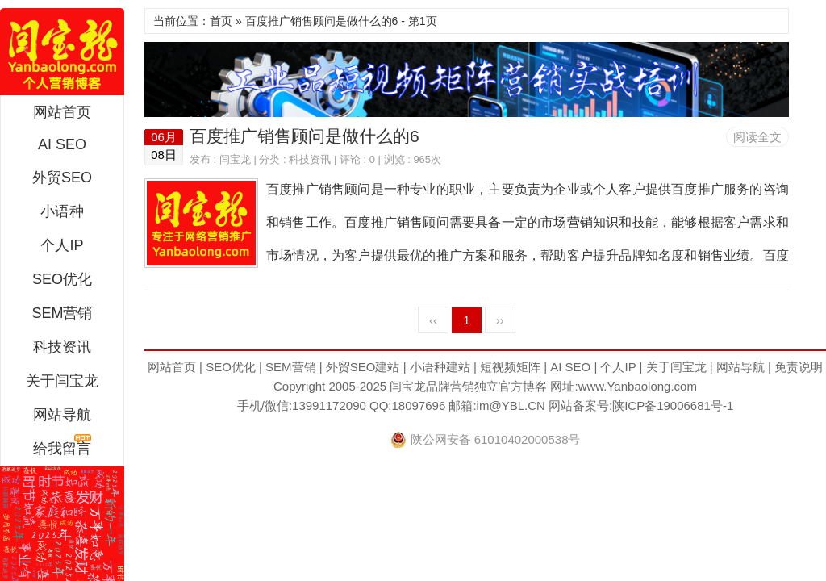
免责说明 (798, 367)
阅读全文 (757, 137)
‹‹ (433, 320)
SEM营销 (61, 313)
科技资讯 (62, 347)
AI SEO (62, 144)
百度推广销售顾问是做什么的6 (304, 136)
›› (500, 320)
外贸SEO (62, 177)
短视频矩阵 (510, 367)
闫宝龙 (62, 51)
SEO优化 (62, 279)
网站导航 (62, 415)
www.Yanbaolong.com (637, 386)
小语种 (62, 211)
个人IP (61, 245)
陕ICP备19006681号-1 (672, 405)
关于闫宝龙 (62, 381)
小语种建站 (440, 367)
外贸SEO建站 (363, 367)
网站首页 (62, 112)
